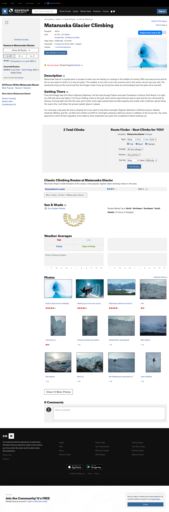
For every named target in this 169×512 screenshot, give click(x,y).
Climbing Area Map (21, 39)
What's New (85, 11)
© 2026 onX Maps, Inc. (78, 471)
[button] (130, 51)
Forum (106, 11)
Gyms (75, 11)
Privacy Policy (155, 499)
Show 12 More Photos (58, 389)
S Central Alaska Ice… (85, 19)
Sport (139, 141)
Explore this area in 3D (150, 31)
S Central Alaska (69, 19)
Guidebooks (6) (9, 104)
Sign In (162, 11)
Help (61, 444)
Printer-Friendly (9, 98)
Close (145, 504)
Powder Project (138, 448)
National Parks (138, 451)
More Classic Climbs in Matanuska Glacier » (66, 192)
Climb (4, 3)
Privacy (96, 471)
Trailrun (30, 3)
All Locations (49, 19)
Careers (6, 456)
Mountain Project (103, 448)
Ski (39, 3)
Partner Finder (65, 451)
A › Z (32, 56)
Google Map (59, 37)
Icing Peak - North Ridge (22, 70)
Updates (78, 44)
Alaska (58, 19)
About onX (7, 452)
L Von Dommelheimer (63, 47)
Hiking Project (138, 440)
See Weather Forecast (56, 52)
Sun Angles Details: (74, 215)
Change (148, 131)
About (61, 440)
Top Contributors (102, 444)
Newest (18, 88)
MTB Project (100, 451)
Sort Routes (19, 78)
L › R (9, 56)
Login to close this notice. (37, 501)
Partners (97, 11)
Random (27, 88)
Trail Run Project (139, 444)
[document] (145, 500)
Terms (90, 471)
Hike (20, 3)
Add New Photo (160, 275)
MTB (12, 3)
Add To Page (161, 25)
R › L (21, 56)
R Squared (59, 44)
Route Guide (65, 11)
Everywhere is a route (20, 61)
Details (78, 65)
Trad (130, 141)
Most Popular (8, 88)
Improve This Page (159, 21)
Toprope (150, 141)
